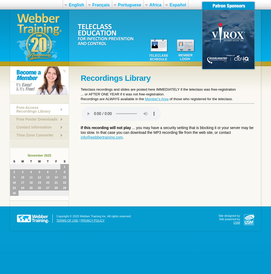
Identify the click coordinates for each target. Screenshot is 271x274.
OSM (236, 222)
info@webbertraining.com (102, 137)
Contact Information (34, 127)
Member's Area (157, 99)
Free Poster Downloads (37, 119)
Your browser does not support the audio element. (121, 114)
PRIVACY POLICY (93, 220)
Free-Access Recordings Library (33, 109)
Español (178, 5)
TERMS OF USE (67, 220)
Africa (155, 5)
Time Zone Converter (34, 135)
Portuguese (129, 5)
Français (101, 5)
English (76, 5)
